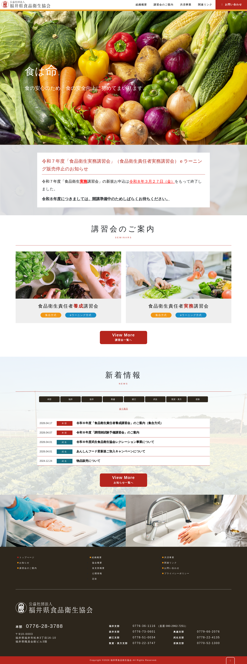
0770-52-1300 (208, 643)
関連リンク (205, 4)
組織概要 (141, 4)
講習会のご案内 (163, 4)
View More (123, 338)
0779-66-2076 (208, 631)
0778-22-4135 (208, 637)
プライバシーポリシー (177, 573)
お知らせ (24, 563)
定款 (94, 579)
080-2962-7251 (175, 626)
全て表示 (123, 409)
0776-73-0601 (144, 631)
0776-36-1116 (144, 625)
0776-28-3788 (44, 626)
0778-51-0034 (144, 637)
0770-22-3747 (144, 643)
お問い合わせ (231, 4)
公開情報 (97, 573)
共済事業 (185, 4)
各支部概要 (98, 568)
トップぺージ (26, 557)
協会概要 (97, 563)
